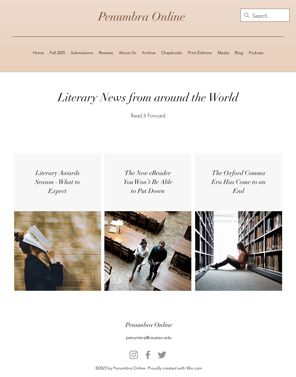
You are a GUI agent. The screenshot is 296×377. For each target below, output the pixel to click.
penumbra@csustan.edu (148, 337)
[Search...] (264, 16)
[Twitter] (162, 355)
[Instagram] (133, 355)
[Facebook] (147, 355)
